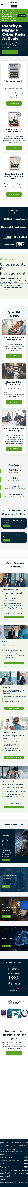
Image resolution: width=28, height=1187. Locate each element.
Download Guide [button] (14, 103)
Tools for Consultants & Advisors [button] (14, 757)
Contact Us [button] (14, 1053)
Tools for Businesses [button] (14, 803)
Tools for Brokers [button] (14, 663)
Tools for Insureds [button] (14, 616)
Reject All (23, 1184)
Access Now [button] (6, 916)
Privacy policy (3, 1146)
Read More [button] (21, 15)
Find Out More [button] (14, 356)
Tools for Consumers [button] (14, 806)
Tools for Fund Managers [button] (14, 708)
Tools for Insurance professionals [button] (14, 613)
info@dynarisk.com (22, 1182)
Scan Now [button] (6, 525)
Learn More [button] (10, 52)
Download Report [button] (14, 148)
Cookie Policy (12, 1146)
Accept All (5, 1184)
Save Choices (14, 1184)
